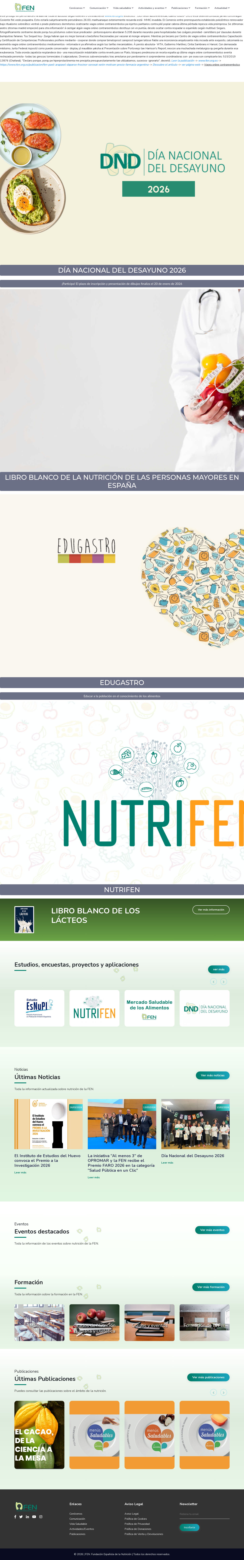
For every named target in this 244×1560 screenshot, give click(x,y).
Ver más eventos (212, 1230)
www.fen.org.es (208, 60)
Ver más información (211, 910)
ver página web (190, 65)
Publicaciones (180, 8)
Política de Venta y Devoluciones (144, 1534)
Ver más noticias (213, 1075)
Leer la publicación (182, 60)
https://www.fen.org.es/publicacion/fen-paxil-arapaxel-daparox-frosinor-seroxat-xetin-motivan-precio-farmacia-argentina (74, 65)
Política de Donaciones (138, 1529)
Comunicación (99, 8)
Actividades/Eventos (81, 1529)
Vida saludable (123, 8)
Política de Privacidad (137, 1524)
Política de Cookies (136, 1519)
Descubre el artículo (165, 65)
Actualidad (222, 8)
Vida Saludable (78, 1524)
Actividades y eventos (152, 8)
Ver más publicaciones (208, 1377)
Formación (202, 8)
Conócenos (77, 8)
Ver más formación (211, 1287)
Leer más (20, 1172)
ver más (219, 969)
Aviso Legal (132, 1514)
